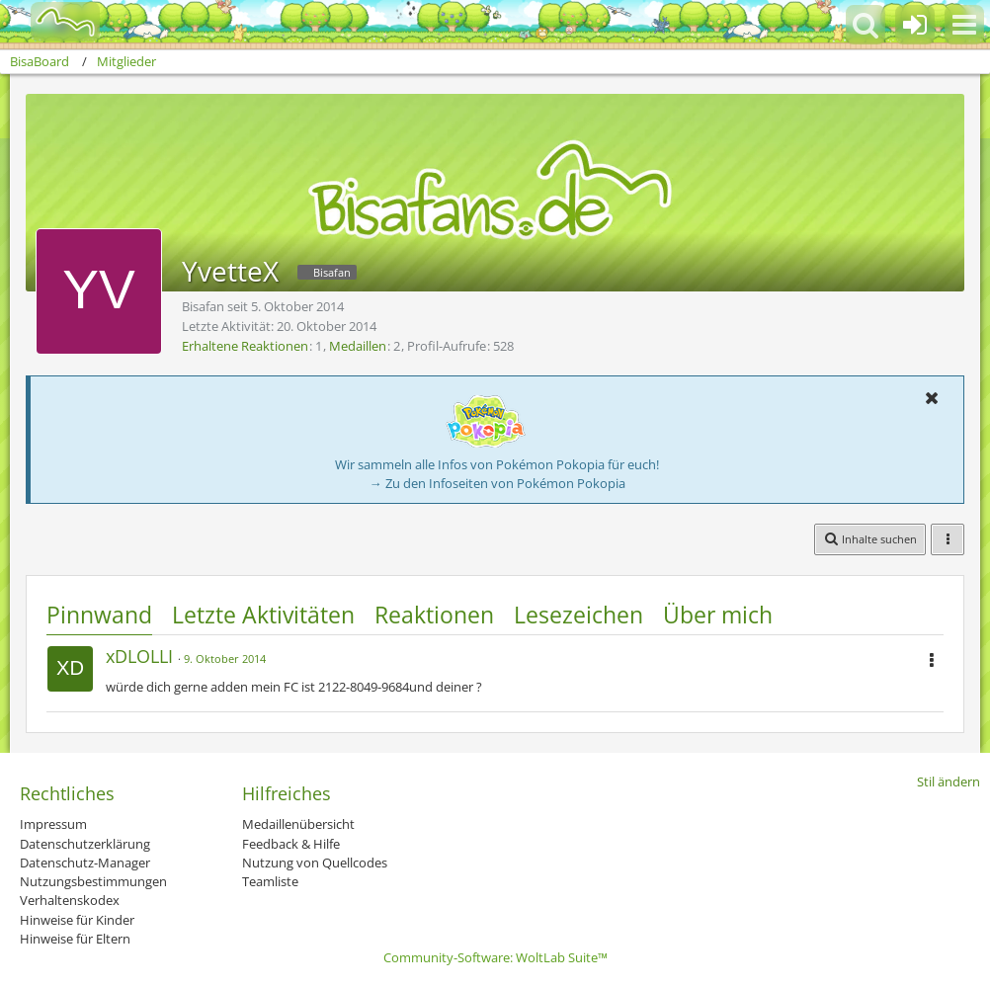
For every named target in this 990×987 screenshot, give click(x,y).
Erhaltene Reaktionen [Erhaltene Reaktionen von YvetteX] (245, 346)
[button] (964, 24)
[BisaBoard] (53, 21)
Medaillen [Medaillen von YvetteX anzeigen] (357, 346)
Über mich (718, 614)
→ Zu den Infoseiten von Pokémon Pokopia (497, 483)
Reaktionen (434, 614)
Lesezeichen (578, 614)
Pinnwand (99, 614)
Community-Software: (495, 957)
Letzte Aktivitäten (263, 614)
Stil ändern (948, 781)
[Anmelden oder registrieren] (915, 24)
